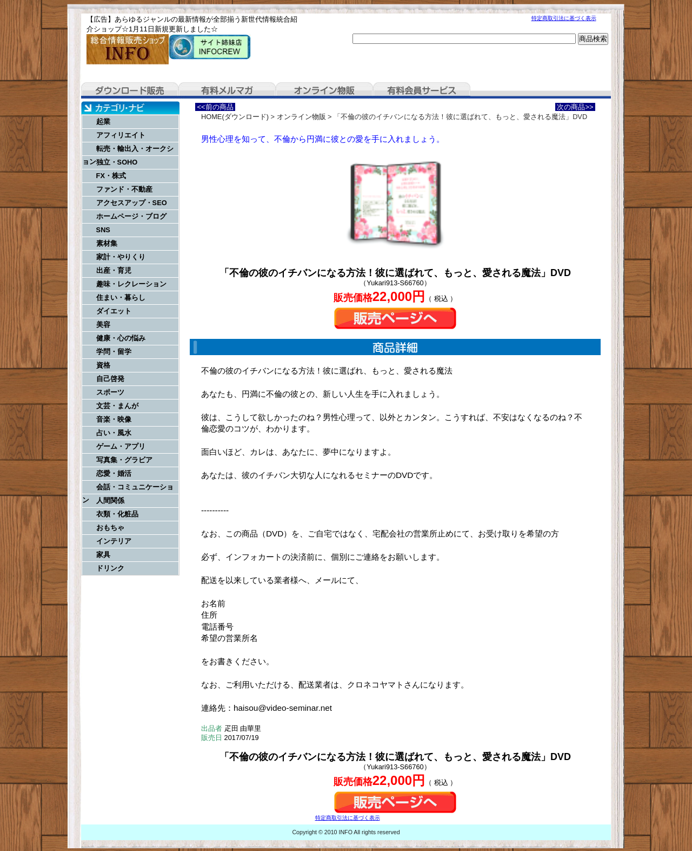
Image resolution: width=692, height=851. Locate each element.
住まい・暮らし (120, 297)
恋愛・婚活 (113, 473)
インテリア (113, 541)
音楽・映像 (113, 419)
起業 (103, 121)
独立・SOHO (117, 162)
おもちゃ (110, 527)
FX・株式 (111, 176)
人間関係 (110, 500)
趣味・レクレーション (131, 284)
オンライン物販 (324, 90)
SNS (103, 230)
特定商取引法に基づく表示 (563, 18)
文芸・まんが (117, 406)
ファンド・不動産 (124, 189)
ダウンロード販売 (129, 90)
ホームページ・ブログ (131, 216)
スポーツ (110, 392)
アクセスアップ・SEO (131, 203)
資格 (103, 365)
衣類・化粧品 (117, 514)
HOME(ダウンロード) (235, 117)
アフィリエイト (120, 135)
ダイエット (113, 311)
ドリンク (110, 568)
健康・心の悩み (120, 338)
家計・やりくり (120, 257)
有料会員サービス (421, 90)
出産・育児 (113, 270)
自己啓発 (110, 379)
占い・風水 (113, 433)
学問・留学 (113, 352)
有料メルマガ (227, 90)
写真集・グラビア (124, 460)
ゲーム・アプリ (120, 446)
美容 (103, 324)
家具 (103, 555)
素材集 (106, 243)
